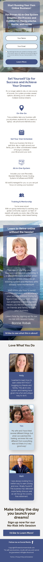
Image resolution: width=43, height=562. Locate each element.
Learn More (22, 61)
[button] (21, 333)
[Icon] (32, 542)
